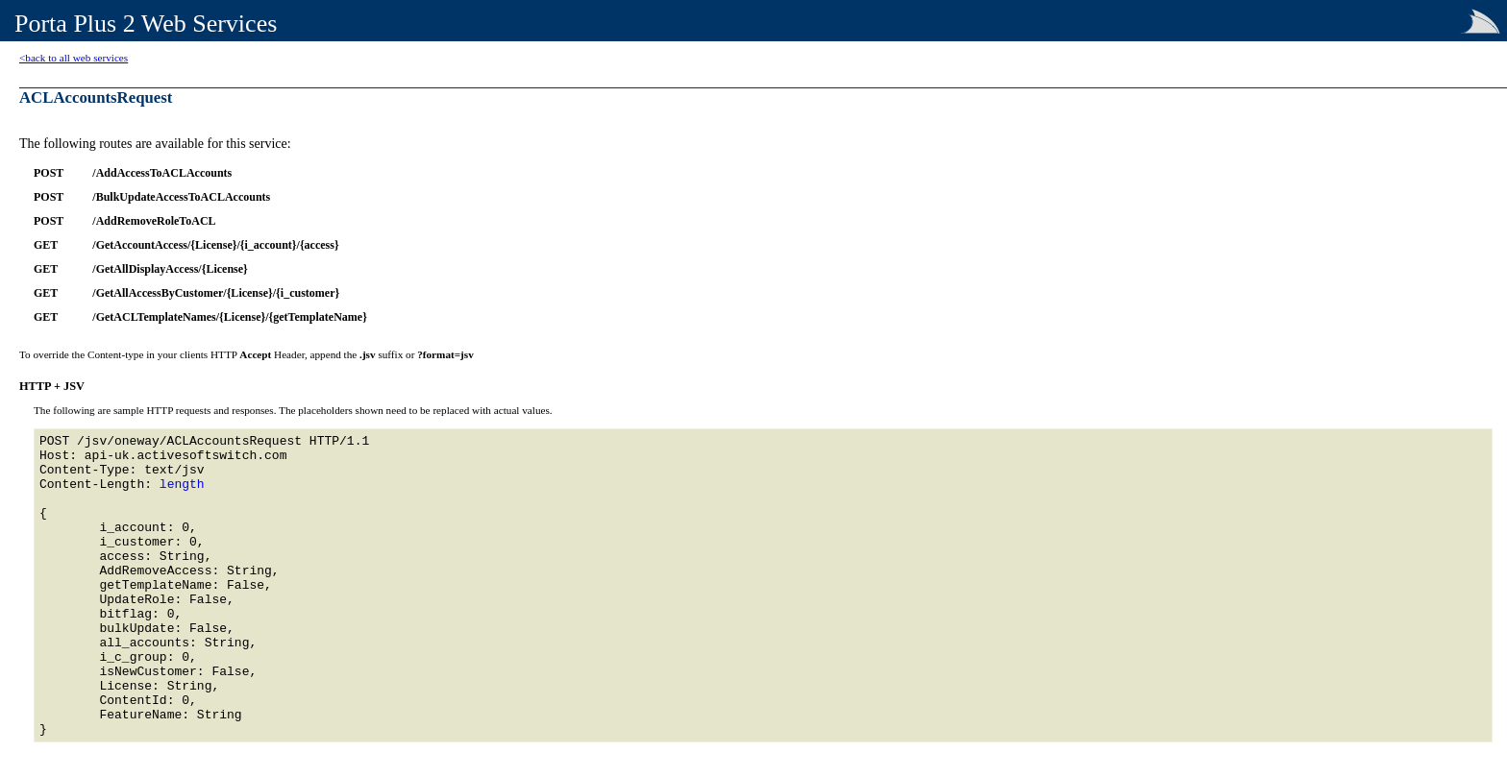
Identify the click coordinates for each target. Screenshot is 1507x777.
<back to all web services (73, 57)
